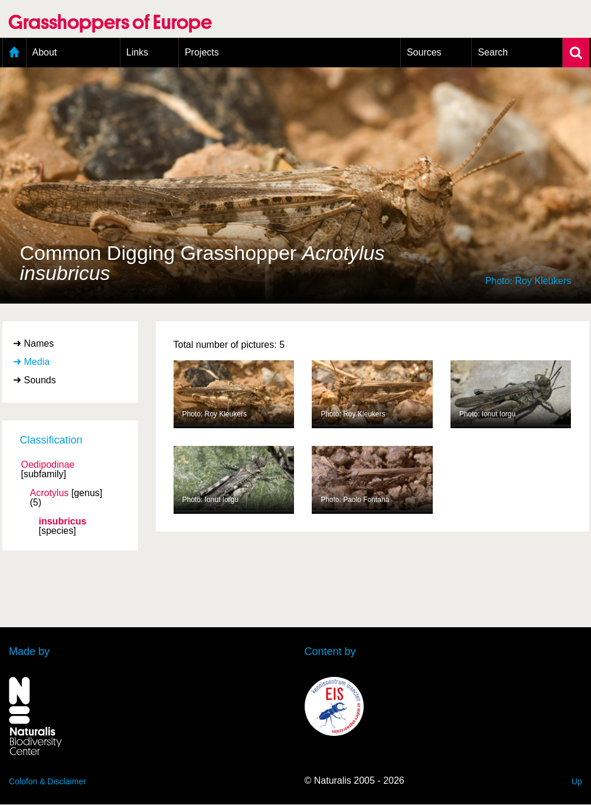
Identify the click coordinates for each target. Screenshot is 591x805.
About (44, 52)
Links (137, 52)
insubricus (63, 521)
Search (493, 52)
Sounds (40, 380)
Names (39, 343)
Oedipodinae (48, 465)
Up (577, 781)
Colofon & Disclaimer (47, 781)
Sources (424, 52)
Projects (202, 52)
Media (37, 362)
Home (14, 52)
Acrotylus (49, 493)
